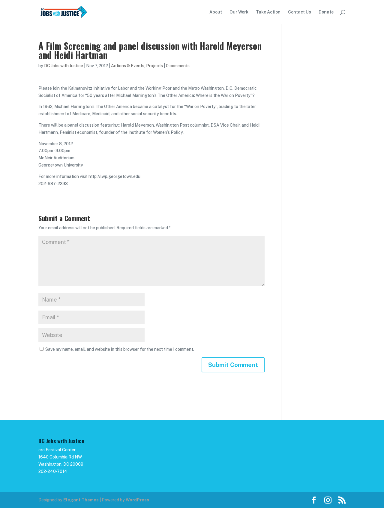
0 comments (178, 65)
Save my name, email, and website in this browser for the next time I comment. (119, 349)
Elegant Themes (81, 499)
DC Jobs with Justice (63, 65)
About (215, 12)
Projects (154, 65)
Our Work (239, 12)
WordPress (137, 499)
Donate (326, 12)
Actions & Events (127, 65)
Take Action (268, 12)
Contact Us (299, 12)
